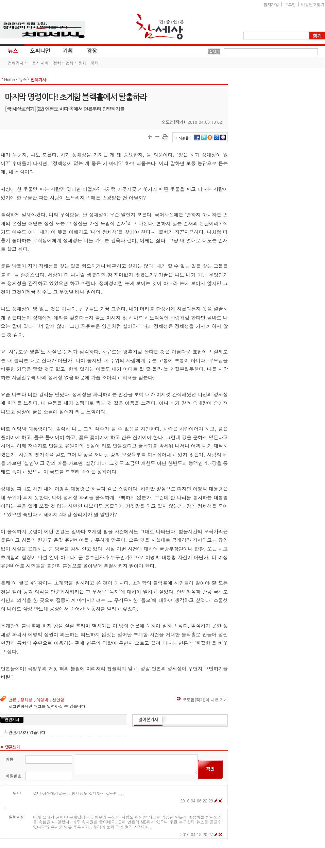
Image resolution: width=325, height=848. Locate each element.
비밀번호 (13, 776)
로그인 (290, 4)
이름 (9, 759)
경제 (69, 63)
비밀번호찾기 (312, 4)
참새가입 (271, 4)
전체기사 (15, 63)
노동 (32, 63)
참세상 (160, 26)
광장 (87, 50)
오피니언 (40, 50)
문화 (82, 63)
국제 (95, 63)
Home (9, 79)
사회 (44, 63)
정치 (57, 63)
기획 (68, 50)
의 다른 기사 (202, 699)
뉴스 (12, 50)
